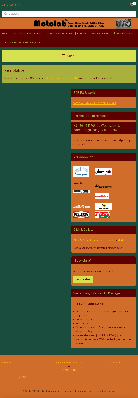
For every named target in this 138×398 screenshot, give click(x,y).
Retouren (6, 362)
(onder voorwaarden (104, 240)
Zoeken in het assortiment (27, 33)
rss (59, 391)
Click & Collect (82, 240)
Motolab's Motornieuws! (60, 33)
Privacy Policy (69, 369)
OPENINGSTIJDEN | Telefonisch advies (111, 33)
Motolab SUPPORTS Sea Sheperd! (21, 42)
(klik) (120, 240)
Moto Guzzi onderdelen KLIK (62, 78)
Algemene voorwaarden (69, 362)
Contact (81, 33)
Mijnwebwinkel (107, 391)
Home (5, 33)
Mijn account (11, 4)
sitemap (52, 391)
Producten (115, 362)
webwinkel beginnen (74, 391)
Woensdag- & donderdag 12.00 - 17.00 (96, 127)
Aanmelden (83, 279)
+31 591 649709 (84, 125)
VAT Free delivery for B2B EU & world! (94, 103)
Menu (69, 55)
